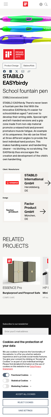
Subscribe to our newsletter (15, 324)
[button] (39, 4)
